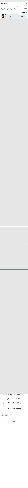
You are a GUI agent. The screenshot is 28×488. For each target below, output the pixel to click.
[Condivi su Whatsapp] (25, 12)
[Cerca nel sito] (25, 1)
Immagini (21, 16)
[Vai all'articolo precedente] (27, 244)
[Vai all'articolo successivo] (1, 244)
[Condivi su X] (24, 12)
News (10, 16)
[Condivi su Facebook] (22, 12)
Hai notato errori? (4, 415)
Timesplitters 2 (7, 14)
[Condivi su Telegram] (26, 12)
